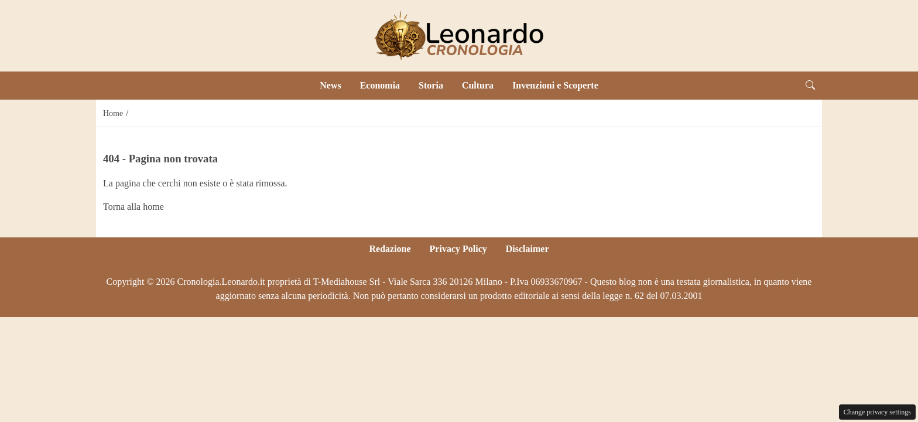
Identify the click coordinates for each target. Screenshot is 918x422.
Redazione (389, 249)
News (330, 85)
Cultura (478, 85)
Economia (380, 85)
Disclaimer (527, 249)
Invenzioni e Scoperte (555, 85)
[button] (810, 86)
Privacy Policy (458, 249)
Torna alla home (133, 207)
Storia (431, 85)
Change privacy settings (877, 412)
